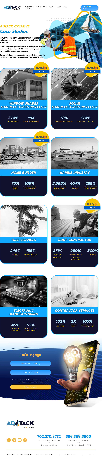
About (51, 7)
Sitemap (91, 454)
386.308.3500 (78, 436)
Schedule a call (30, 387)
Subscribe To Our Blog (30, 363)
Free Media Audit (31, 372)
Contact (28, 9)
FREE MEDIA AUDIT (87, 8)
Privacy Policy (70, 454)
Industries (41, 7)
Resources (61, 7)
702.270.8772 (49, 436)
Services (29, 7)
